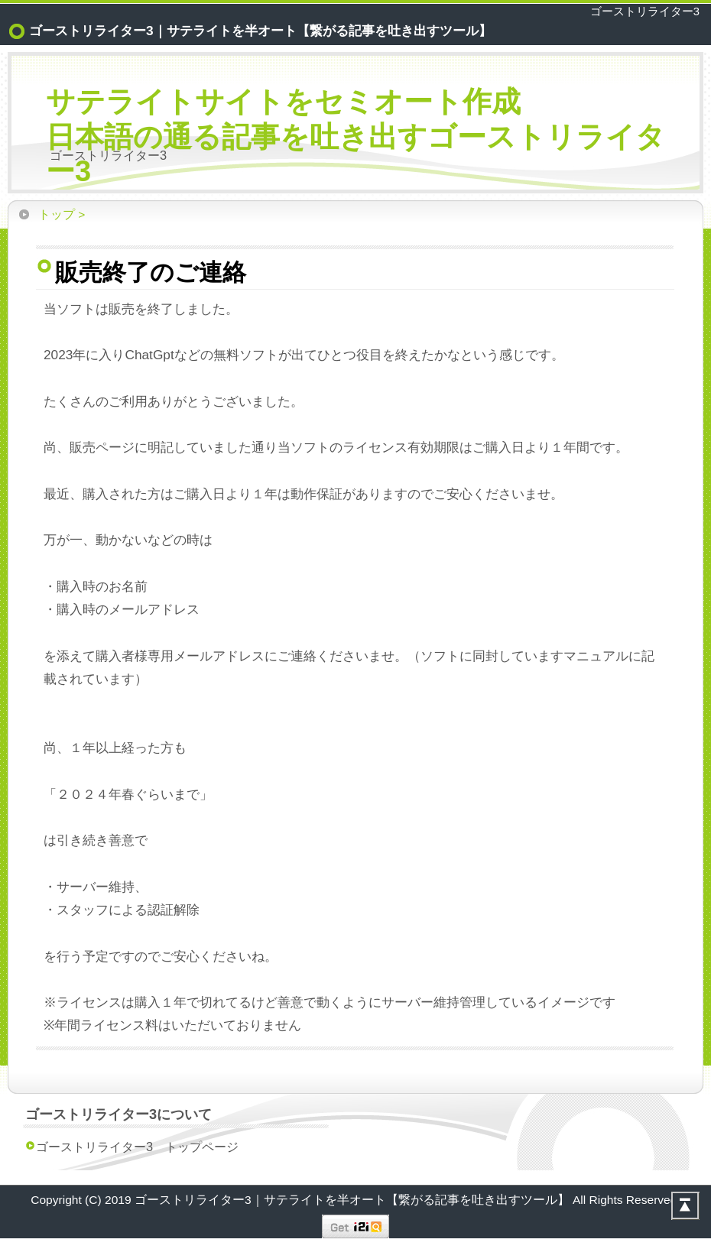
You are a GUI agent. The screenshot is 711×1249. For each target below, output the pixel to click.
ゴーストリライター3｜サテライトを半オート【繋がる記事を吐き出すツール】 (354, 1199)
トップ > (61, 214)
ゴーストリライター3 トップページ (137, 1146)
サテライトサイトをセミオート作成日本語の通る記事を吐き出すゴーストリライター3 (355, 136)
